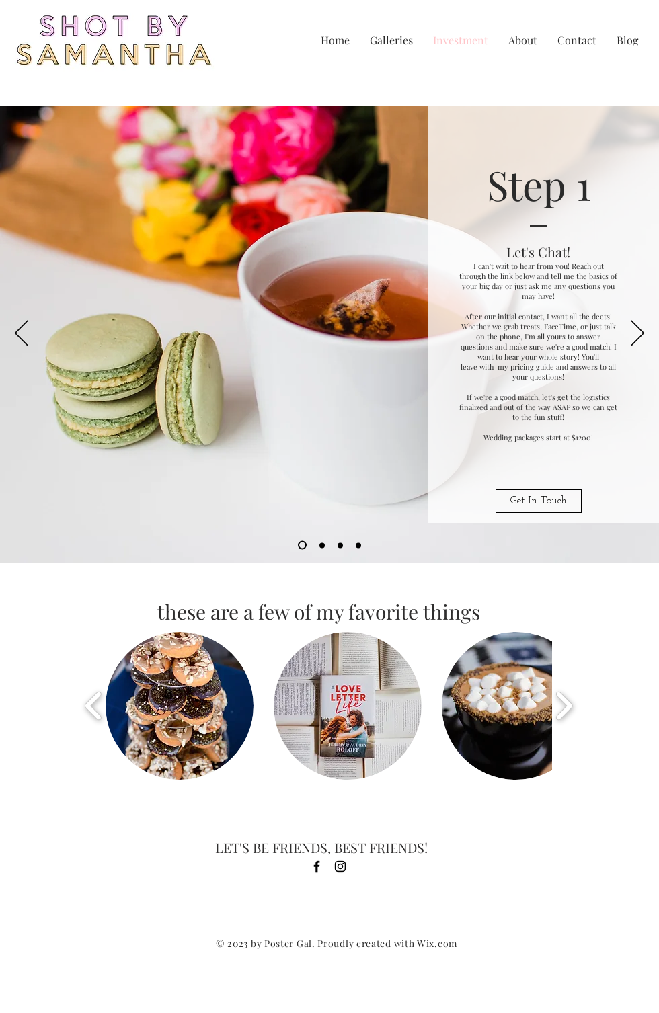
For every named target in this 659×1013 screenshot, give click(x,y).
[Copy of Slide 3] (358, 545)
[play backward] (94, 705)
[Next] (637, 334)
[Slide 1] (302, 545)
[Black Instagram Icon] (340, 866)
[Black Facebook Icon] (316, 866)
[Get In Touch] (539, 501)
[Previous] (21, 334)
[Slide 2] (322, 545)
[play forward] (564, 705)
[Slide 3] (340, 545)
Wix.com (437, 943)
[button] (180, 706)
